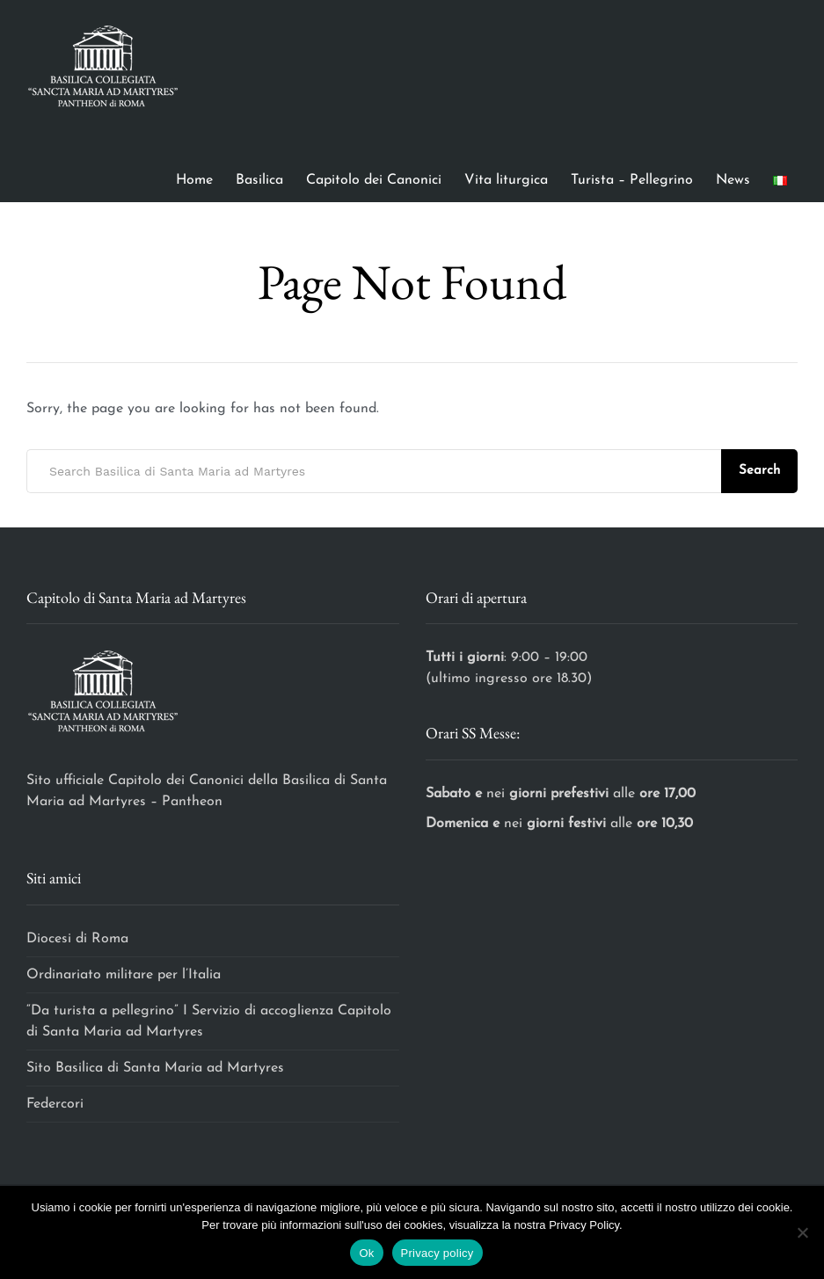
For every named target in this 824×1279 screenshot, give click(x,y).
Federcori (55, 1104)
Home (194, 180)
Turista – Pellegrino (632, 180)
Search (759, 470)
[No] (802, 1232)
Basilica (259, 180)
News (733, 180)
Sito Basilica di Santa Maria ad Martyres (155, 1068)
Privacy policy (437, 1253)
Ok (366, 1253)
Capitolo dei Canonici (373, 180)
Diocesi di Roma (77, 939)
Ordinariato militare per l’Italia (125, 975)
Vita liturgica (506, 180)
